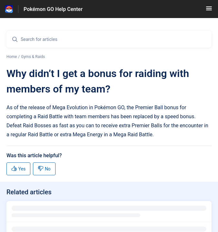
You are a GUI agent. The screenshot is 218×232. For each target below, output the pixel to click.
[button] (209, 10)
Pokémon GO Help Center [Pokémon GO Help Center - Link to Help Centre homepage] (53, 9)
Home (11, 56)
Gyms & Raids (33, 56)
